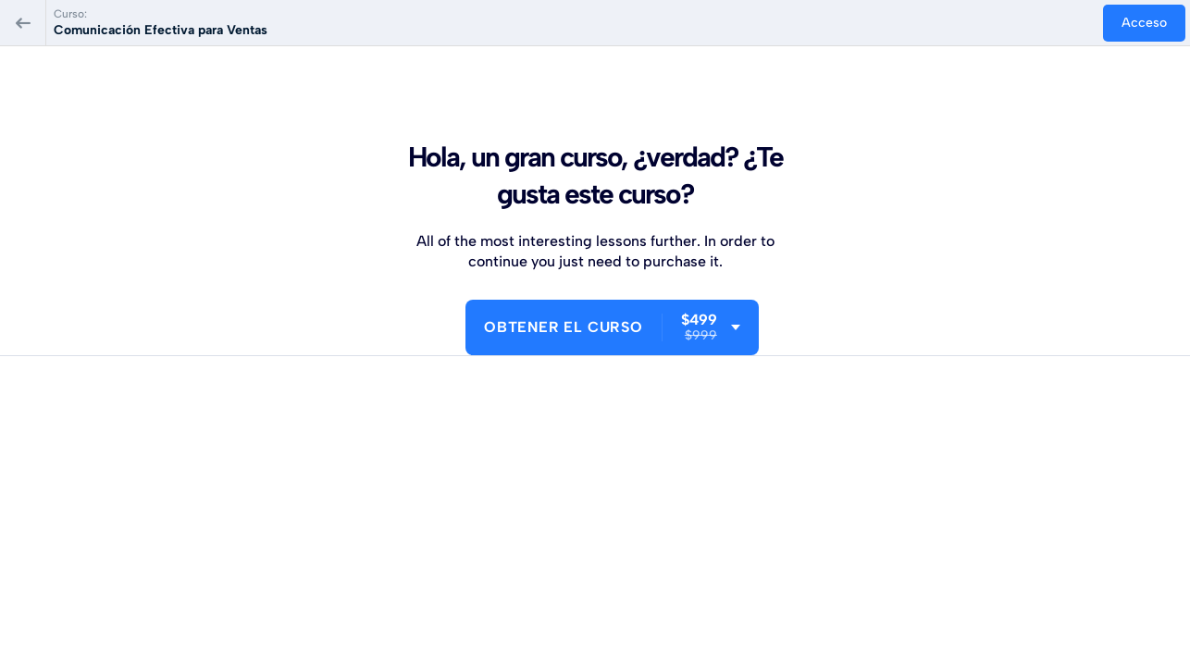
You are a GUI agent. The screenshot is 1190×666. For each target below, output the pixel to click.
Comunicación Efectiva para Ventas (160, 30)
